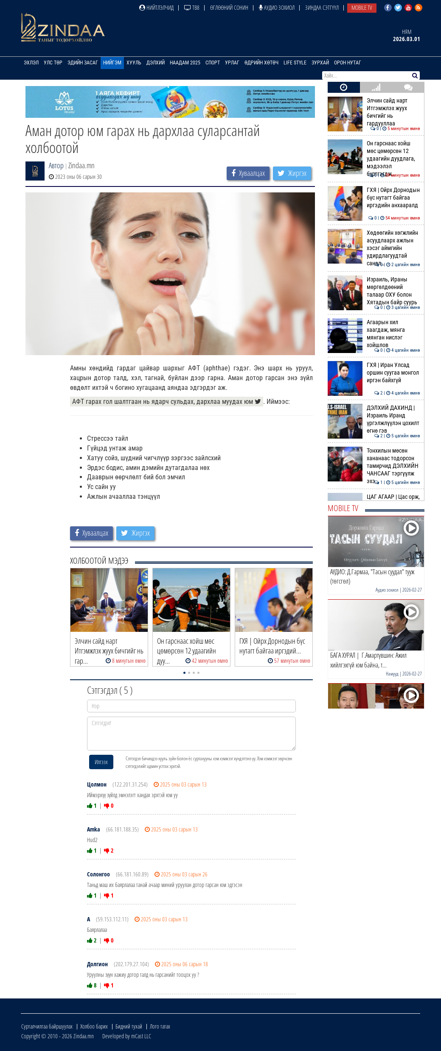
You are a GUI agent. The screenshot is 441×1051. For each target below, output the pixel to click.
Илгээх (101, 762)
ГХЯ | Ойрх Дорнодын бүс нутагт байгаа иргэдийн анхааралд (374, 197)
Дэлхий (155, 63)
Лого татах (160, 1026)
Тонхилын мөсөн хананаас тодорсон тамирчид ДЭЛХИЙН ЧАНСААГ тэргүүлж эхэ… (374, 466)
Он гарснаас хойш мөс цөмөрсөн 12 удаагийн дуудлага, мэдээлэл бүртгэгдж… (374, 158)
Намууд (392, 673)
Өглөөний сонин (229, 7)
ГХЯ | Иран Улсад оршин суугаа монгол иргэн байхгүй (374, 372)
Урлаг (232, 63)
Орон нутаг (347, 63)
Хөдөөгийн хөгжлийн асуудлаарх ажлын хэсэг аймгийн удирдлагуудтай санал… (374, 248)
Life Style (295, 63)
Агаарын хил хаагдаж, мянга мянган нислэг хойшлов (374, 333)
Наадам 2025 (185, 63)
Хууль (133, 63)
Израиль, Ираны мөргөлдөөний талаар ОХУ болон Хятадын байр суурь (374, 290)
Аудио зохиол (277, 7)
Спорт (212, 63)
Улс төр (53, 63)
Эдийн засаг (82, 63)
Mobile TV (361, 7)
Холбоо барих (94, 1026)
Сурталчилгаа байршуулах (47, 1026)
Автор (56, 165)
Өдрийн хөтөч (261, 63)
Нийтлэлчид (156, 7)
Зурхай (320, 63)
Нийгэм (112, 63)
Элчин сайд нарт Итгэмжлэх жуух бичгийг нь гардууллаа (374, 112)
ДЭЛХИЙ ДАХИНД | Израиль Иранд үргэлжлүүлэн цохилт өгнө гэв (374, 419)
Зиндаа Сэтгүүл (322, 7)
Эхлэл (31, 63)
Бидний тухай (128, 1026)
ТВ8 (191, 7)
